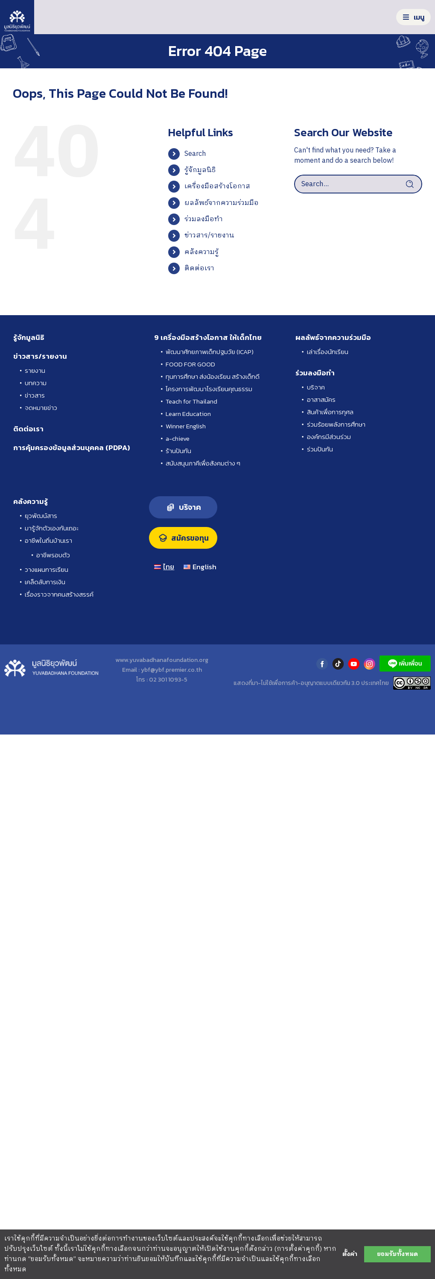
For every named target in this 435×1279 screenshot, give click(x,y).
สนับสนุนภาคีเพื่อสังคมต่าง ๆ (203, 463)
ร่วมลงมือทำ (203, 219)
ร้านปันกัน (178, 451)
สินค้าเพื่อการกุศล (330, 412)
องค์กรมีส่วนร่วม (329, 437)
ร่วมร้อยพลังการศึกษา (336, 424)
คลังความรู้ (201, 252)
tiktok (338, 664)
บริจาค (316, 387)
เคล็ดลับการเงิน (45, 582)
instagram (369, 664)
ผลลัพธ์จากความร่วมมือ (221, 203)
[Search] (412, 184)
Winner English (186, 426)
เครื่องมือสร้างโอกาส (217, 186)
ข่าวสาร (35, 395)
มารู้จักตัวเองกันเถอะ (52, 528)
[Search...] (358, 184)
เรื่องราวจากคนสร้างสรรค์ (59, 594)
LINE (405, 663)
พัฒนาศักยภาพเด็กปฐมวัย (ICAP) (210, 352)
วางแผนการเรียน (46, 569)
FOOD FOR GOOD (190, 364)
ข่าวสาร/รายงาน (209, 235)
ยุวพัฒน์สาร (41, 516)
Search (195, 154)
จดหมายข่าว (41, 408)
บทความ (36, 383)
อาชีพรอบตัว (53, 555)
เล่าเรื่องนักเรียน (327, 352)
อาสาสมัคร (321, 399)
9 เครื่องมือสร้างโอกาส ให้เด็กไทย (208, 337)
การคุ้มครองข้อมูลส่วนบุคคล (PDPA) (71, 447)
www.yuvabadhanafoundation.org (161, 660)
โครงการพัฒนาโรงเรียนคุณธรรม (209, 389)
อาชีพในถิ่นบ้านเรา (48, 540)
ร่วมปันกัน (320, 449)
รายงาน (35, 370)
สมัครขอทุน (190, 538)
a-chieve (178, 438)
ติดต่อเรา (199, 268)
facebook (322, 664)
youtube (353, 664)
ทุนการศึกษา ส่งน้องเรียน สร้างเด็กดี (213, 376)
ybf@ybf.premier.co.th (171, 669)
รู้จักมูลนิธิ (200, 170)
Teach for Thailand (191, 401)
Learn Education (188, 414)
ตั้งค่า (349, 1254)
